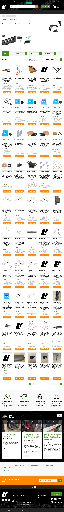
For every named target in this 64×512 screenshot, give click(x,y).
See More (60, 415)
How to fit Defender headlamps (9, 435)
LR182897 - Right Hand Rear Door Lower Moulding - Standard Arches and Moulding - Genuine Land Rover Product (7, 209)
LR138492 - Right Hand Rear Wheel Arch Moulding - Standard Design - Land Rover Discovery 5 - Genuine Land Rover (44, 209)
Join (60, 480)
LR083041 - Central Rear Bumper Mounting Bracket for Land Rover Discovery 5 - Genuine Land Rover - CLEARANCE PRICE (57, 367)
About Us (3, 1)
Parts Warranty (43, 495)
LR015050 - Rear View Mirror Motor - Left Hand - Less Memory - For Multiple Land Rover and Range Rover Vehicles (32, 110)
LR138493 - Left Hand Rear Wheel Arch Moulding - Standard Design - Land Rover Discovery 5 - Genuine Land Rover (32, 209)
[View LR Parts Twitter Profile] (9, 499)
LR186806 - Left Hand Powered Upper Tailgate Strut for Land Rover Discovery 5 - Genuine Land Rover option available (57, 335)
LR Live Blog (12, 1)
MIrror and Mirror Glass (24, 41)
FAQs (7, 1)
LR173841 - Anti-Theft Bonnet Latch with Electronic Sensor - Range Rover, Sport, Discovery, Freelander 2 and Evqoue (32, 174)
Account (60, 1)
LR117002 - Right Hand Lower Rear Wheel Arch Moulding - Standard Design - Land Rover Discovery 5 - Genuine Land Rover (19, 273)
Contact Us (57, 494)
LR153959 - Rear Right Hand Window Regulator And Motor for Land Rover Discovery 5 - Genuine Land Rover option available (44, 78)
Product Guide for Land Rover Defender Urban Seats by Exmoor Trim (31, 436)
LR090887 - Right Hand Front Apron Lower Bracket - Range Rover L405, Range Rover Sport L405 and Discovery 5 (19, 335)
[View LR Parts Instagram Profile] (6, 499)
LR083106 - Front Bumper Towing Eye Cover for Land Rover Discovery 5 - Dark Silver (19, 366)
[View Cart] (57, 6)
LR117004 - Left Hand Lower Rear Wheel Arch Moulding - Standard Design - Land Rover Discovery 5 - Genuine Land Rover (57, 241)
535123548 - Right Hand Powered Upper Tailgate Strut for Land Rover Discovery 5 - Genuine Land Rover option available (7, 78)
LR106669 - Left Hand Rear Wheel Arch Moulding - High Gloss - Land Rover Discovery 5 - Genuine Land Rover (32, 305)
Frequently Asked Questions (29, 497)
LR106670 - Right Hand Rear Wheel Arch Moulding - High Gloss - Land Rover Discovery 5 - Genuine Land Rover (19, 305)
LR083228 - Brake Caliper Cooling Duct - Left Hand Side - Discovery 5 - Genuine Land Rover (32, 334)
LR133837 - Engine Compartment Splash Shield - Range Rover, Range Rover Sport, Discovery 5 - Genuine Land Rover (19, 241)
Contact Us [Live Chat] (45, 7)
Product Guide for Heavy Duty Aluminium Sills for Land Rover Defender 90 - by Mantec (52, 436)
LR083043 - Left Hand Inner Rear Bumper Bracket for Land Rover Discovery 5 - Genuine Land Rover (32, 366)
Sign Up (54, 1)
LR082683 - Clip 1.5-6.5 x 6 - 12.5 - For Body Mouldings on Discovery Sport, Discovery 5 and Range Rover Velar (19, 142)
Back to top (32, 487)
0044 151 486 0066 (56, 499)
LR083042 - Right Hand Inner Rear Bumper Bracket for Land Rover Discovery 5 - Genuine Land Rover (45, 366)
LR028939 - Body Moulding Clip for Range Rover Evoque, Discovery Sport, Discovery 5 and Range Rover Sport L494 (7, 305)
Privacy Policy (26, 504)
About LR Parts (26, 499)
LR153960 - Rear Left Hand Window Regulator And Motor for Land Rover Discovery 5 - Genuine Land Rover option (32, 78)
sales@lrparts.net (56, 502)
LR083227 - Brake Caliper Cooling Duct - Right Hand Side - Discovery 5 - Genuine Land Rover (44, 334)
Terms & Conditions (27, 502)
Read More (6, 456)
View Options (7, 92)
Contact (24, 495)
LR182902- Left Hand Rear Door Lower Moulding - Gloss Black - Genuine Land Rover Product (19, 209)
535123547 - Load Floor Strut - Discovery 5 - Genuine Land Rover (19, 77)
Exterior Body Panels (9, 41)
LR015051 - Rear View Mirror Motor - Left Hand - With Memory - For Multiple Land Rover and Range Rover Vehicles (19, 110)
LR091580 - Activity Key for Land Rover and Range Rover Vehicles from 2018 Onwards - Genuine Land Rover (7, 334)
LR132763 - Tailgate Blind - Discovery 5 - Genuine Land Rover (32, 240)
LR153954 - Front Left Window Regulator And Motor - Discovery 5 (57, 77)
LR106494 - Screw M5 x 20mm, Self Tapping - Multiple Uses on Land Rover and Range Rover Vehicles (44, 110)
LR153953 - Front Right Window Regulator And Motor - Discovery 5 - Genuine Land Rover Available (7, 110)
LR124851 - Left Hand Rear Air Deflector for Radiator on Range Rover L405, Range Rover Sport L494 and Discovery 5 (57, 142)
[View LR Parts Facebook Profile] (3, 499)
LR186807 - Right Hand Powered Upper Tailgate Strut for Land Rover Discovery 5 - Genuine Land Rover (7, 366)
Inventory (42, 497)
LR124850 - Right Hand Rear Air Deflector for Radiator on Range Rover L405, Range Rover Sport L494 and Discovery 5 (7, 174)
